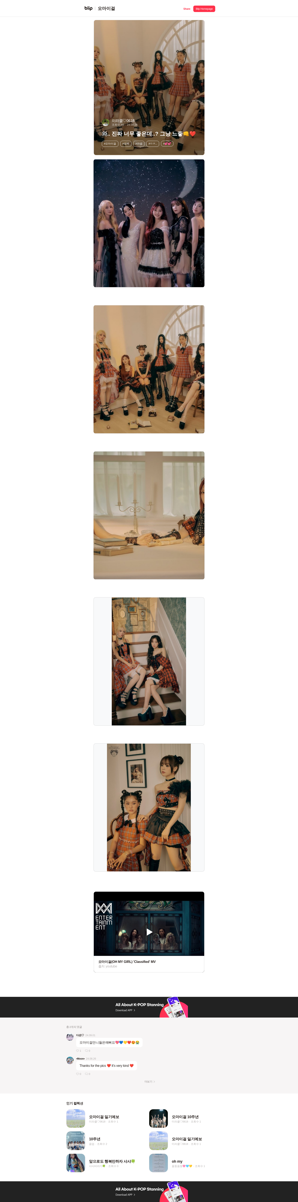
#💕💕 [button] (167, 143)
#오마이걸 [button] (110, 143)
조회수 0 (113, 1166)
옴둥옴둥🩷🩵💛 (182, 1166)
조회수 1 (113, 1121)
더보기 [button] (148, 1081)
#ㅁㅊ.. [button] (153, 143)
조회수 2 (102, 1143)
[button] (186, 8)
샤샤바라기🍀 (97, 1166)
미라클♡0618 (97, 1121)
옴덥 (91, 1143)
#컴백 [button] (126, 143)
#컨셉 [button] (139, 143)
